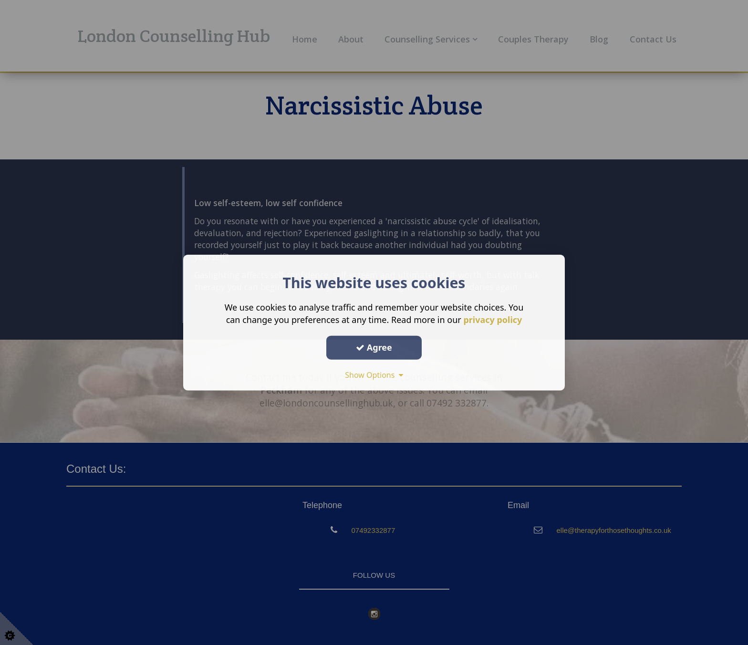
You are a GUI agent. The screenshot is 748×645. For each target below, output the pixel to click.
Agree (374, 347)
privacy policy (492, 319)
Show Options (374, 374)
